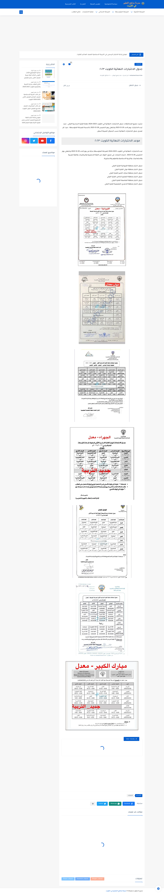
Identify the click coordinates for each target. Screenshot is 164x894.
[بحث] (21, 12)
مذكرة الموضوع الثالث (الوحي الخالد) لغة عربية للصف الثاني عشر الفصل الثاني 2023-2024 (32, 75)
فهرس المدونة (95, 4)
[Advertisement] (82, 33)
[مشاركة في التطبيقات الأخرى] (93, 804)
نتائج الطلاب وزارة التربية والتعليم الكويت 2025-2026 (31, 86)
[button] (129, 804)
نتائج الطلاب (76, 12)
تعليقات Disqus (68, 879)
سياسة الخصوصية (111, 4)
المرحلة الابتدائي (104, 12)
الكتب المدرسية (70, 4)
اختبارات (138, 64)
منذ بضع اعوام (35, 70)
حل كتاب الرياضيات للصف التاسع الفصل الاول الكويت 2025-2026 (31, 108)
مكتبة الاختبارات (88, 12)
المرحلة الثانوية (139, 12)
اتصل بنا (83, 4)
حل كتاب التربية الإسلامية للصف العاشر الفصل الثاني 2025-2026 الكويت (31, 97)
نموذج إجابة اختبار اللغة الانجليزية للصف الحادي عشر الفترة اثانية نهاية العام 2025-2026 (31, 120)
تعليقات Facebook (82, 879)
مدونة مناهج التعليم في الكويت (116, 891)
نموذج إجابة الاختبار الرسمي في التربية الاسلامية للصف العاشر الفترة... (101, 54)
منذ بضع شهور (35, 82)
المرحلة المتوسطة (122, 12)
